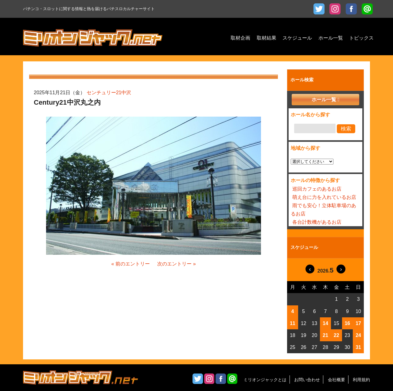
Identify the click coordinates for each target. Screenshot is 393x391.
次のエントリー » (176, 263)
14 (325, 323)
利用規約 (361, 379)
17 (358, 323)
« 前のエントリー (130, 263)
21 (325, 335)
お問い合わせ (307, 379)
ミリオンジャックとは (264, 379)
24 (358, 335)
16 (347, 323)
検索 (346, 129)
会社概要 (336, 379)
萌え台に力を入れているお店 (324, 197)
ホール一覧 (324, 99)
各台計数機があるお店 (316, 222)
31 (358, 347)
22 (336, 335)
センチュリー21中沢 (109, 92)
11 (292, 323)
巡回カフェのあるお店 (316, 189)
